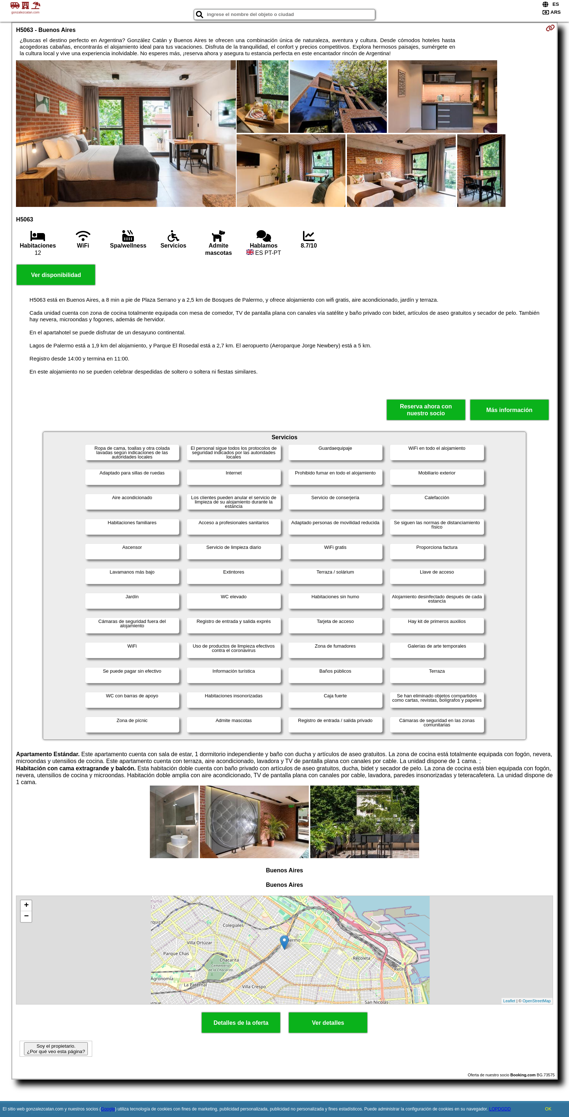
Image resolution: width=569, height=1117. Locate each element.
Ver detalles (328, 1023)
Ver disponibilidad (56, 275)
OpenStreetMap (537, 1001)
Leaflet (509, 1001)
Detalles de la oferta (240, 1023)
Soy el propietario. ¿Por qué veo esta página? (56, 1048)
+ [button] (26, 905)
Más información (509, 410)
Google (108, 1109)
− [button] (26, 916)
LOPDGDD (500, 1109)
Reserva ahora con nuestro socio (426, 409)
